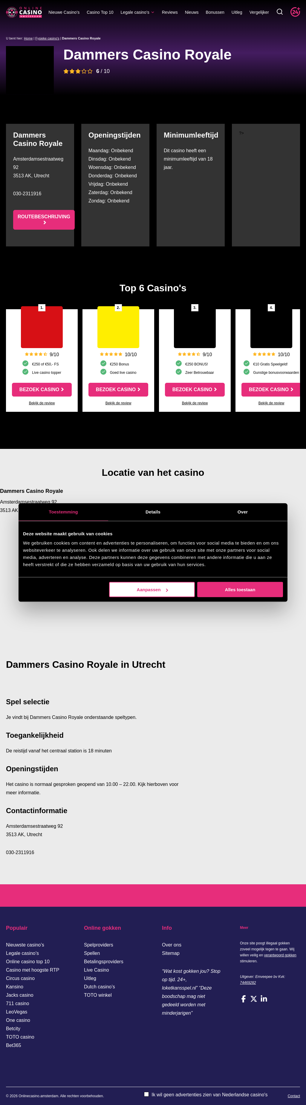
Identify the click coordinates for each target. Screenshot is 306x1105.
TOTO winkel (98, 995)
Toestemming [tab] (63, 511)
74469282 (248, 983)
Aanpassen (152, 589)
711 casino (17, 1003)
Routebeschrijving (44, 216)
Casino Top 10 (100, 12)
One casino (18, 1020)
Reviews (170, 12)
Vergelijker (259, 12)
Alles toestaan (240, 589)
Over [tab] (243, 511)
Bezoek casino (39, 389)
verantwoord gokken (280, 955)
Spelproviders (98, 944)
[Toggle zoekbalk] (279, 12)
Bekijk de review (42, 403)
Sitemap (171, 953)
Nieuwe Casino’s (63, 12)
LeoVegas (16, 1011)
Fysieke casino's (47, 38)
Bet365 (13, 1045)
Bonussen (215, 12)
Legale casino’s (137, 12)
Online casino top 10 (28, 961)
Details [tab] (153, 511)
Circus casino (20, 978)
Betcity (13, 1028)
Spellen (92, 953)
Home (28, 38)
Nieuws (192, 12)
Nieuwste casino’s (25, 944)
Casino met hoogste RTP (32, 970)
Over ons (171, 944)
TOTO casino (20, 1037)
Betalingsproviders (103, 961)
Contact (294, 1096)
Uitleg (237, 12)
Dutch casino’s (99, 986)
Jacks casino (19, 995)
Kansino (14, 986)
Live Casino (96, 970)
